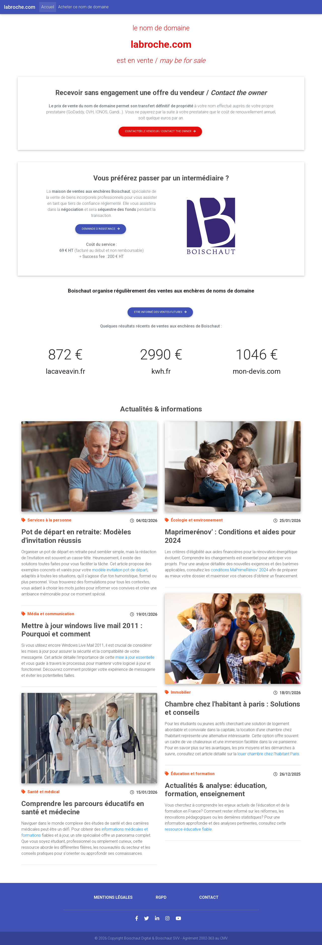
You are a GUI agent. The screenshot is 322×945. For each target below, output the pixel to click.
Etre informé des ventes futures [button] (160, 312)
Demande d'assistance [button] (101, 228)
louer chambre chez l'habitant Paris (268, 753)
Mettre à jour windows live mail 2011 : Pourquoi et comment (81, 630)
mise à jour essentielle (134, 657)
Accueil (48, 6)
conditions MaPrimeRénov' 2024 (239, 570)
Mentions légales (113, 897)
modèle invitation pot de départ (119, 570)
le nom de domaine (161, 28)
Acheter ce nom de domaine (83, 7)
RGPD (161, 897)
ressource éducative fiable (188, 829)
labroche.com (161, 44)
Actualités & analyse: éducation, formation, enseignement (216, 789)
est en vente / (161, 61)
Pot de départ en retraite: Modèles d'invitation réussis (76, 536)
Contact (209, 897)
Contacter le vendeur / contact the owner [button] (160, 131)
